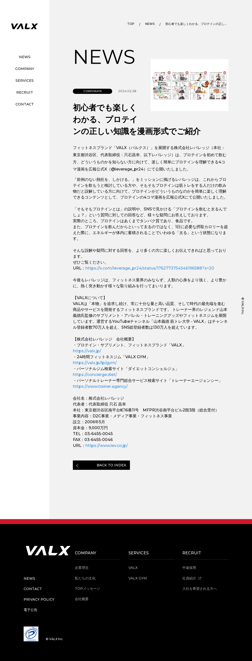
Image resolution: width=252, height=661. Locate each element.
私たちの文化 (85, 578)
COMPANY (24, 69)
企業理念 (82, 567)
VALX (133, 567)
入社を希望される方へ (199, 588)
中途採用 (189, 567)
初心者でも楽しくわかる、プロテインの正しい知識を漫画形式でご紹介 (196, 24)
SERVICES (25, 80)
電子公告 (30, 610)
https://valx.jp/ (87, 351)
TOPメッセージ (87, 588)
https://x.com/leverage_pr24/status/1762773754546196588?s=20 (149, 268)
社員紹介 (191, 578)
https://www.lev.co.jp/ (106, 445)
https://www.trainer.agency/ (100, 386)
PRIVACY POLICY (39, 599)
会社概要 (82, 599)
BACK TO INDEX (111, 465)
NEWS (25, 57)
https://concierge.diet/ (95, 374)
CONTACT (25, 104)
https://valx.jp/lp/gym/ (95, 362)
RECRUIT (24, 92)
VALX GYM (137, 578)
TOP (130, 24)
